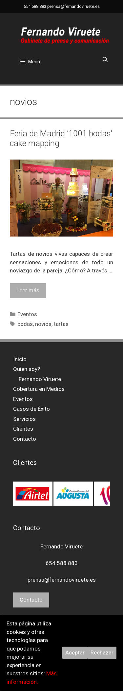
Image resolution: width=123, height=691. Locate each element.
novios (43, 324)
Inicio (20, 359)
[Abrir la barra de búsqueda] (105, 60)
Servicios (24, 419)
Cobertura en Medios (39, 389)
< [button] (21, 508)
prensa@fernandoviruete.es (73, 6)
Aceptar (75, 652)
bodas (25, 324)
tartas (61, 324)
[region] (61, 493)
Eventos (27, 314)
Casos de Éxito (31, 409)
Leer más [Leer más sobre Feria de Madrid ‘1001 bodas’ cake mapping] (27, 290)
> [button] (102, 508)
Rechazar (102, 652)
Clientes (23, 428)
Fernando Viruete (40, 379)
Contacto (24, 439)
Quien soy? (26, 369)
